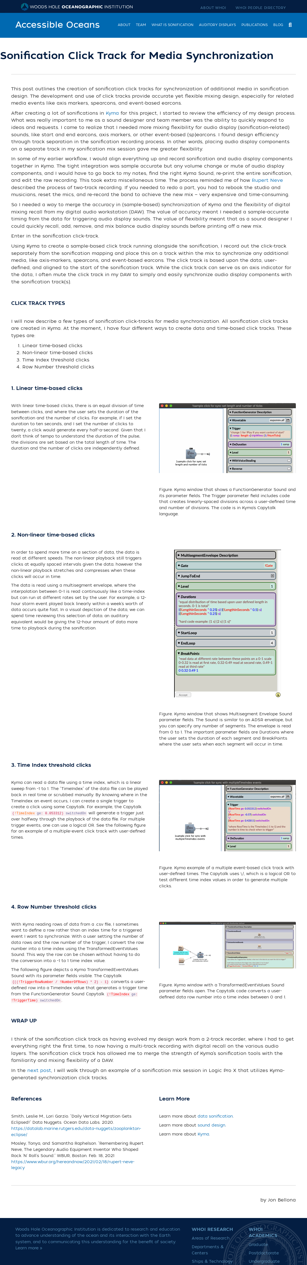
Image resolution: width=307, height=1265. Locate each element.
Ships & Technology (212, 1261)
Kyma (112, 113)
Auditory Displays (217, 25)
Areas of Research (211, 1238)
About (124, 25)
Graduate (258, 1244)
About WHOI (213, 8)
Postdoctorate (264, 1253)
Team (141, 25)
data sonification (215, 1116)
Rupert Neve (267, 180)
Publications (254, 25)
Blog (278, 25)
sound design (211, 1125)
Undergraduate (264, 1261)
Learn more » (28, 1248)
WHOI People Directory (261, 8)
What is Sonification (172, 25)
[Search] (289, 24)
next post (39, 1071)
